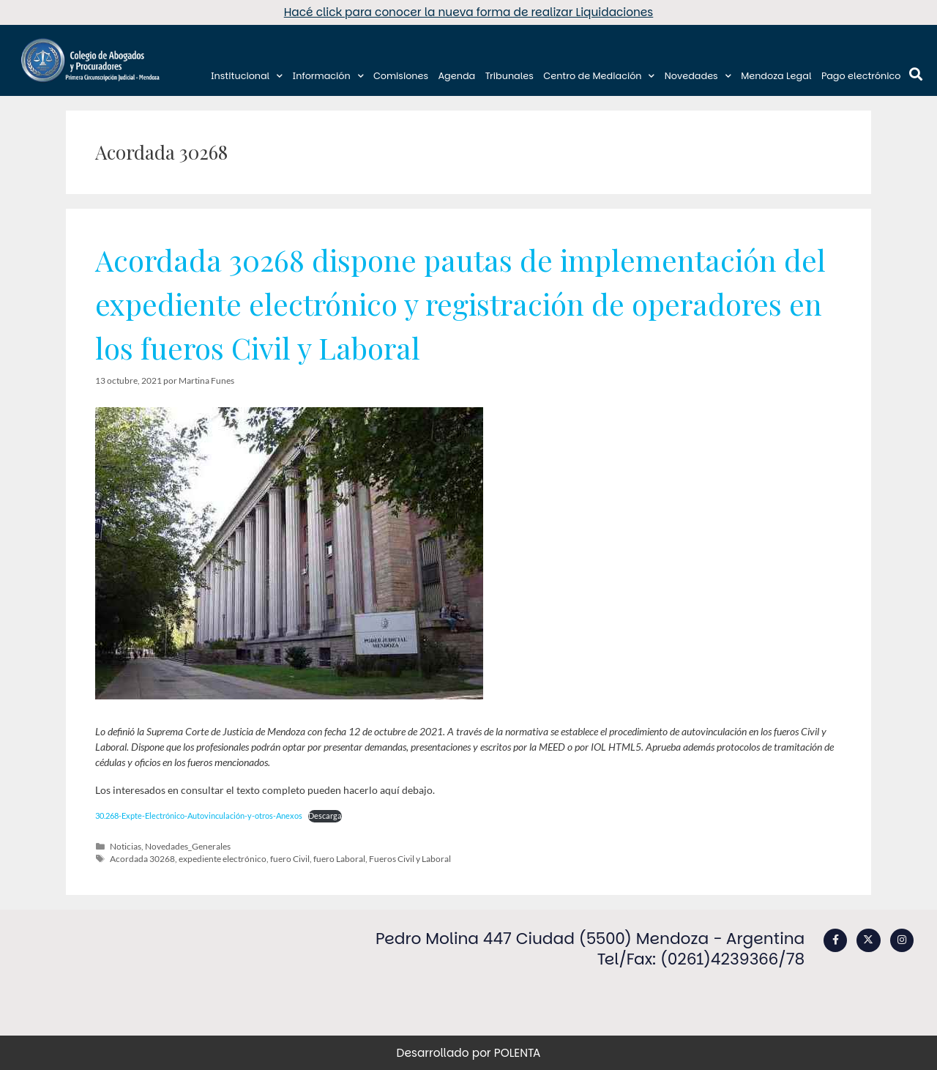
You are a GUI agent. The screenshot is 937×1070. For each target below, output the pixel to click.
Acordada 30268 (142, 858)
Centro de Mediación (598, 76)
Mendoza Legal (776, 76)
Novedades (698, 76)
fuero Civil (290, 858)
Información (328, 76)
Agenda (456, 76)
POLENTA (517, 1052)
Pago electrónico (861, 76)
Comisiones (400, 76)
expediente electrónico (222, 858)
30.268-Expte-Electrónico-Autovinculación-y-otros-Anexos (198, 815)
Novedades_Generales (188, 846)
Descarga (325, 815)
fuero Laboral (339, 858)
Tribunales (509, 76)
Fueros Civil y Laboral (410, 858)
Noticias (125, 846)
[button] (915, 74)
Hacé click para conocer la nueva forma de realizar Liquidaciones (469, 12)
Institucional (247, 76)
